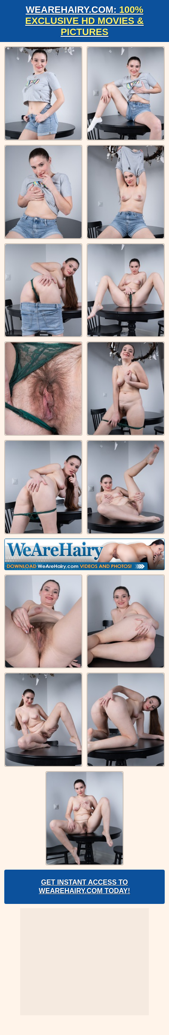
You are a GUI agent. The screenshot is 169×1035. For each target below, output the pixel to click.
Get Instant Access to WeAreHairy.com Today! (84, 886)
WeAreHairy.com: (84, 20)
